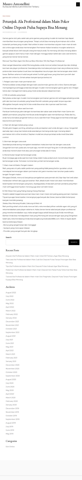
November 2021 (12, 325)
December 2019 (12, 408)
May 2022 (10, 303)
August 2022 (11, 293)
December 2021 (12, 321)
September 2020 (13, 376)
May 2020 (10, 390)
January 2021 (11, 361)
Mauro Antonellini (16, 3)
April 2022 (10, 307)
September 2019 (12, 419)
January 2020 (11, 405)
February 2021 (11, 358)
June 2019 (10, 430)
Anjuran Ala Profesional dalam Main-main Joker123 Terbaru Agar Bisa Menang (37, 256)
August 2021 (11, 336)
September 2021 (12, 332)
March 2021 (10, 354)
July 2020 (9, 383)
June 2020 (10, 387)
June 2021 (10, 343)
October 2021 (11, 329)
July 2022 (9, 296)
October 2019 (11, 416)
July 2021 (9, 340)
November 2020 (12, 369)
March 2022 (10, 311)
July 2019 (9, 426)
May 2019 (9, 434)
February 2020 (12, 401)
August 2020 (11, 379)
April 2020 (10, 394)
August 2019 (11, 423)
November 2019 (12, 412)
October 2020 (11, 372)
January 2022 (11, 318)
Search (8, 237)
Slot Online (6, 16)
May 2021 (9, 347)
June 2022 (10, 300)
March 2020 (10, 398)
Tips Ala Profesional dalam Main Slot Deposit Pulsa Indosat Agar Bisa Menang (37, 266)
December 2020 (12, 365)
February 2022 (12, 314)
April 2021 (10, 350)
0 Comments (22, 32)
